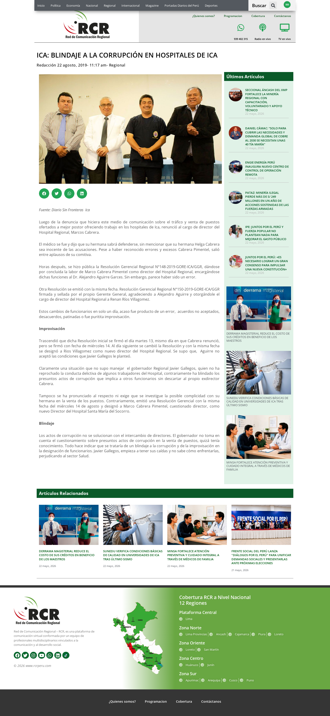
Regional (110, 5)
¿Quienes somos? (203, 16)
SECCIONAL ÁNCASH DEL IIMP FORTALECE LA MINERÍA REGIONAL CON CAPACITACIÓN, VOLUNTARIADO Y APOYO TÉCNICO (266, 100)
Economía (73, 5)
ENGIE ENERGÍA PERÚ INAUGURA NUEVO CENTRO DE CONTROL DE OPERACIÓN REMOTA (267, 168)
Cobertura (258, 16)
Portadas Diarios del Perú (182, 5)
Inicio (41, 5)
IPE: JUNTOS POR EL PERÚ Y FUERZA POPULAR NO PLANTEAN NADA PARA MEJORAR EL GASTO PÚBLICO (265, 233)
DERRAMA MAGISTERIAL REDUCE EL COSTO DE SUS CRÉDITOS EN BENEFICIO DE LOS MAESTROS (258, 337)
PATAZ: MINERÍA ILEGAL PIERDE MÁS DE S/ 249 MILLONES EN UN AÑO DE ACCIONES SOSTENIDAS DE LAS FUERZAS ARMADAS (267, 201)
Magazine (152, 5)
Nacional (92, 5)
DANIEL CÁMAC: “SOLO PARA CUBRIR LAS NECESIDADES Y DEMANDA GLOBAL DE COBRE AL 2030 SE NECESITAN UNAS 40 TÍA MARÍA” (266, 136)
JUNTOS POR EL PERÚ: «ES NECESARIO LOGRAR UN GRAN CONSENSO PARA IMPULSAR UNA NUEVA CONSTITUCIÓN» (266, 263)
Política (55, 5)
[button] (273, 5)
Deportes (211, 5)
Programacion (233, 16)
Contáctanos (282, 16)
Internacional (130, 5)
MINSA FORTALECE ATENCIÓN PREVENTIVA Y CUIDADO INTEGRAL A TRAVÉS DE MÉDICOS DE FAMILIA (258, 466)
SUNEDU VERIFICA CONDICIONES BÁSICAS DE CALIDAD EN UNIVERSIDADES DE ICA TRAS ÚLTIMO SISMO (257, 401)
